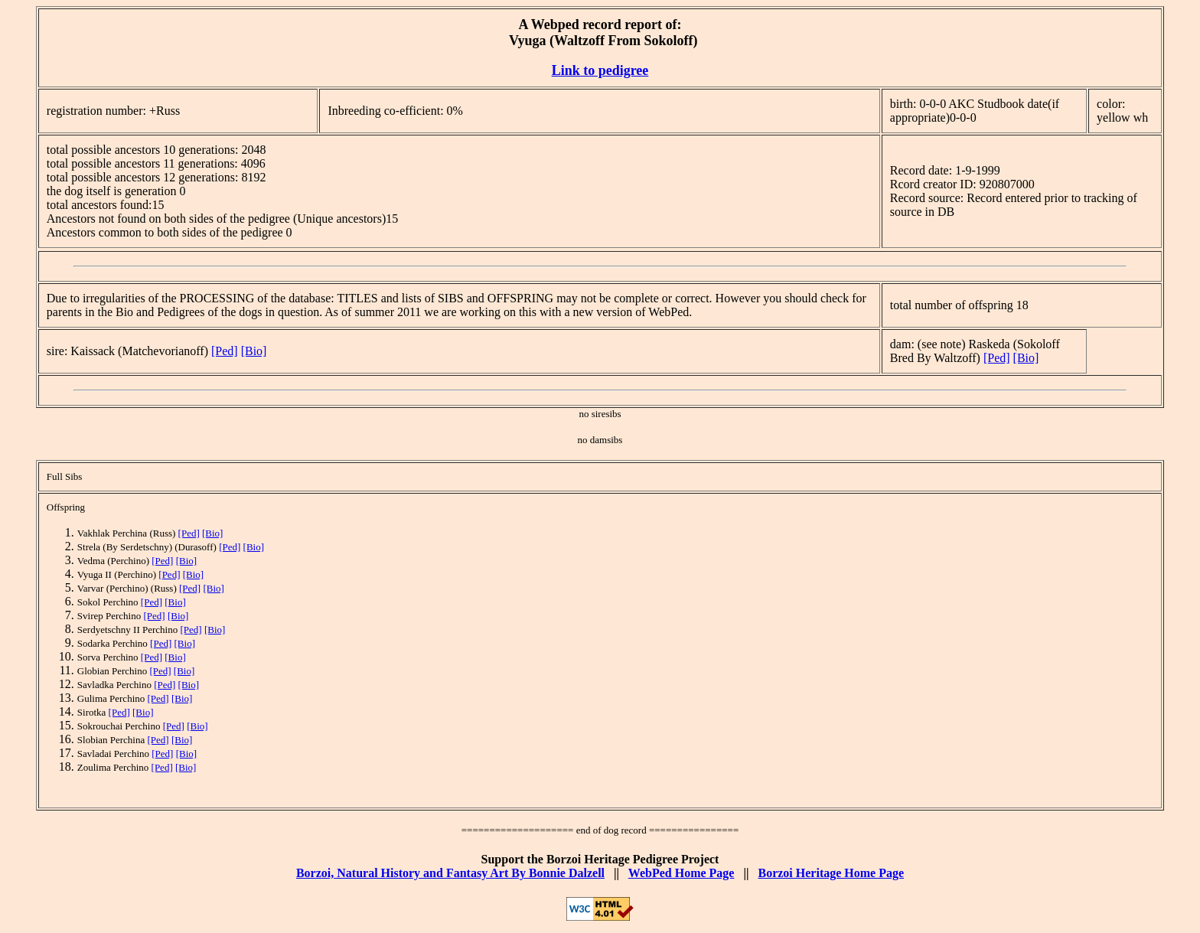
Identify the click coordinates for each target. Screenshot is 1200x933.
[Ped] (224, 350)
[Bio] (254, 350)
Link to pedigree (600, 70)
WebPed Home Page (681, 872)
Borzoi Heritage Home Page (831, 872)
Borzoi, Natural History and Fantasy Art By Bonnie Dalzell (450, 872)
